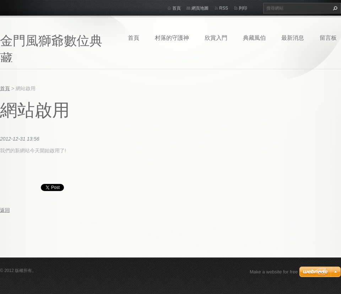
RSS (223, 8)
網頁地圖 (200, 8)
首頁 (133, 37)
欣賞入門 (216, 37)
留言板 (328, 37)
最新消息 (292, 37)
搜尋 (334, 8)
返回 (5, 210)
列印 (243, 8)
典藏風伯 (254, 37)
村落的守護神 (172, 37)
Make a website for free (274, 271)
